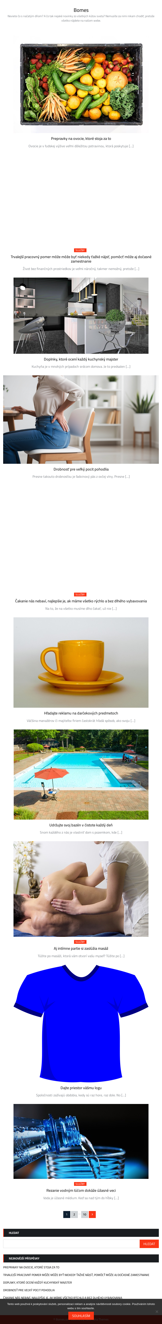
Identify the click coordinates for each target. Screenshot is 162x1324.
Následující (92, 1214)
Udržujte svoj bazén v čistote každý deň (81, 825)
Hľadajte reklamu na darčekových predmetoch (81, 713)
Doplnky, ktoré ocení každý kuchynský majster (81, 359)
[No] (157, 1311)
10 (84, 1214)
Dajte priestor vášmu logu (81, 1087)
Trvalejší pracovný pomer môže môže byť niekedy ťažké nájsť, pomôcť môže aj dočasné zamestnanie (81, 259)
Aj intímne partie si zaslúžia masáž (81, 948)
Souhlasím (81, 1316)
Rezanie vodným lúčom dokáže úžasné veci (81, 1190)
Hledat (14, 1233)
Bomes (81, 10)
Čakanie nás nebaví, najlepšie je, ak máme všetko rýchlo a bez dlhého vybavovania (81, 600)
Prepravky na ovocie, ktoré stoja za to (81, 138)
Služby (80, 250)
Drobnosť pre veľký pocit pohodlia (81, 469)
